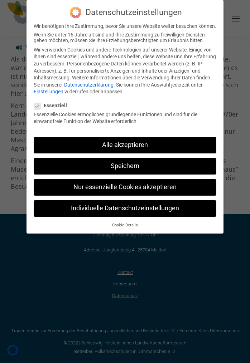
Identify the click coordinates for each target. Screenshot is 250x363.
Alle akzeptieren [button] (125, 144)
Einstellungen (48, 91)
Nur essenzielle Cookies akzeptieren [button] (125, 186)
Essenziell (53, 104)
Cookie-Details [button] (125, 224)
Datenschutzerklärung (89, 84)
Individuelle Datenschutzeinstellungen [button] (125, 207)
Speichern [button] (125, 165)
